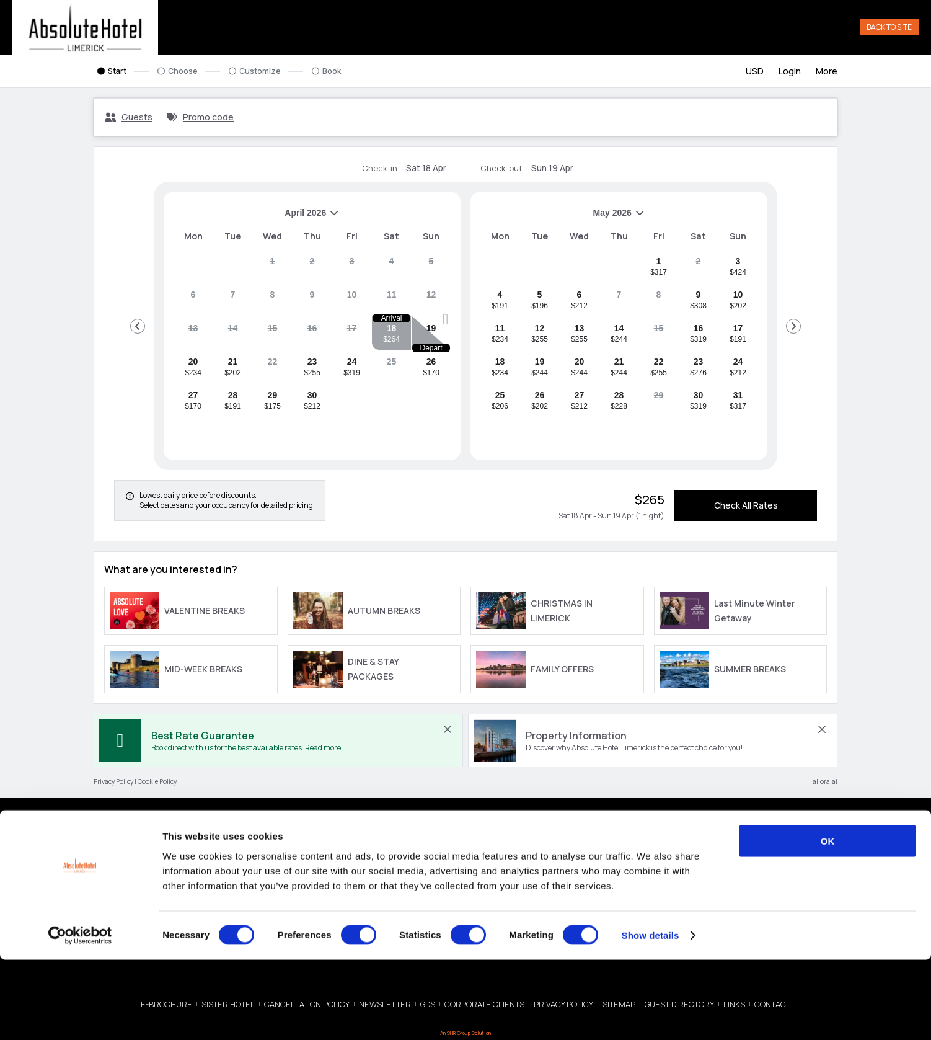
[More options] (826, 72)
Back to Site (889, 27)
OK (828, 921)
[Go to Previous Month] (137, 327)
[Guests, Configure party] (128, 118)
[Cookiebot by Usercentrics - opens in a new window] (80, 1016)
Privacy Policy (113, 782)
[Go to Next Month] (793, 327)
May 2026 (562, 218)
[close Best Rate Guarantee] (447, 730)
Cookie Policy (157, 782)
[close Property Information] (822, 730)
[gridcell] (272, 267)
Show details (650, 1015)
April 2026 (257, 218)
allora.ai (825, 782)
